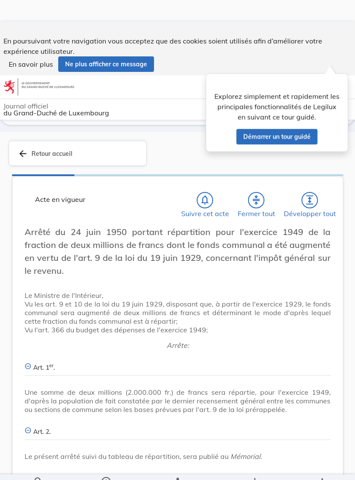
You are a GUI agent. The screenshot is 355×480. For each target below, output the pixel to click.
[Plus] (322, 466)
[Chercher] (38, 466)
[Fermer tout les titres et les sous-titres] (256, 200)
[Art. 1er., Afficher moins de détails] (178, 363)
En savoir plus (31, 42)
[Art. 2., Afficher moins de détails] (178, 427)
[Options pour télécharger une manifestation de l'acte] (255, 466)
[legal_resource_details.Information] (105, 466)
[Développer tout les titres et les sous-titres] (310, 200)
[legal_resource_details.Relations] (177, 466)
